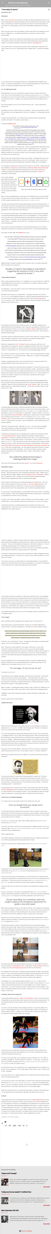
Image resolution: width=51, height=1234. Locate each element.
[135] (30, 127)
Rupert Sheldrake (37, 1099)
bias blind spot (42, 139)
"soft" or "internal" (19, 344)
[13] (12, 243)
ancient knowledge (17, 415)
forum (35, 626)
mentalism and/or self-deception (35, 474)
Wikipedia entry (12, 123)
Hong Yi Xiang (31, 384)
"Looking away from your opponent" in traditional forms (16, 1192)
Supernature (14, 167)
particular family (10, 436)
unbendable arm (37, 43)
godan (14, 1125)
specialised (4, 437)
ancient (27, 463)
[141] (28, 140)
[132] (24, 127)
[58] (18, 238)
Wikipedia (21, 232)
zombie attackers (37, 966)
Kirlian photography (11, 245)
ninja (19, 1125)
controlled (17, 135)
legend (34, 478)
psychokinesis (29, 259)
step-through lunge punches (18, 967)
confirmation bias (12, 139)
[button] (49, 10)
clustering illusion (35, 137)
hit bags (39, 298)
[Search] (49, 3)
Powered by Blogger (25, 1231)
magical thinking (30, 139)
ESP (10, 1125)
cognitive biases (22, 137)
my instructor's (13, 20)
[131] (22, 127)
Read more (46, 1187)
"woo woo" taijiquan (33, 484)
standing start (17, 966)
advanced (4, 418)
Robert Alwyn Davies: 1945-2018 (10, 1210)
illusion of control (21, 139)
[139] (34, 131)
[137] (34, 127)
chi (6, 1125)
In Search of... (41, 171)
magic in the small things (26, 998)
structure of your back (20, 445)
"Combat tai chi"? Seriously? (9, 1173)
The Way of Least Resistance (18, 2)
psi (23, 1125)
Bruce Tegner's (32, 329)
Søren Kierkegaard (8, 789)
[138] (36, 127)
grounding (29, 445)
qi (26, 1125)
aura (37, 245)
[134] (28, 127)
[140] (22, 135)
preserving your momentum (39, 445)
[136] (32, 127)
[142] (30, 140)
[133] (26, 127)
